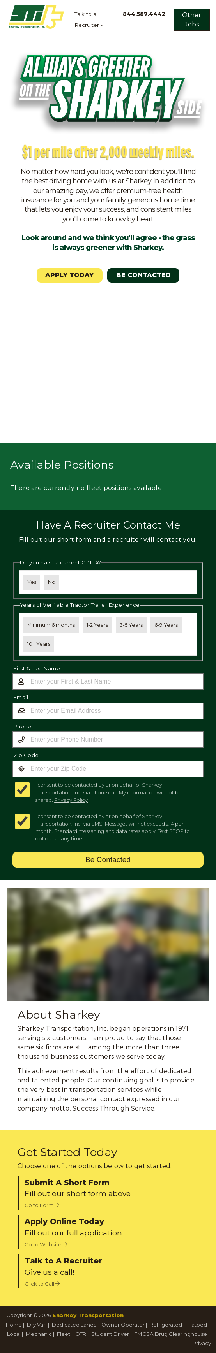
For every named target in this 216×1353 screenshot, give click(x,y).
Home (14, 1324)
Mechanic (39, 1334)
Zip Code (26, 755)
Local (14, 1334)
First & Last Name (37, 668)
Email (21, 697)
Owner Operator (123, 1324)
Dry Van (37, 1324)
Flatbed (197, 1324)
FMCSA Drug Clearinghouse (170, 1334)
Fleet (63, 1334)
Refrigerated (166, 1324)
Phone (23, 726)
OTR (80, 1334)
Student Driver (110, 1334)
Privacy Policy (71, 800)
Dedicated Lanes (74, 1324)
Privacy (202, 1343)
